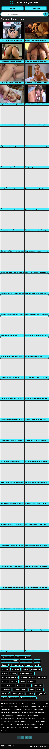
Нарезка (29, 665)
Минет (37, 661)
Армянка (5, 694)
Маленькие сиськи (28, 698)
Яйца (4, 698)
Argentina (31, 681)
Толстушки (42, 677)
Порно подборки (24, 2)
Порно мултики (17, 694)
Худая (32, 690)
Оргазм (5, 665)
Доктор (13, 673)
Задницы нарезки (23, 657)
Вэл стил (14, 681)
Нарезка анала (26, 661)
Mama (23, 681)
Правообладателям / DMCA (39, 746)
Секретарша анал (20, 690)
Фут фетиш (15, 669)
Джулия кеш (36, 669)
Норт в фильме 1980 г (10, 661)
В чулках (5, 669)
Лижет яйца (13, 698)
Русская (5, 681)
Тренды (12, 8)
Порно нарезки (7, 746)
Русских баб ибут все (10, 677)
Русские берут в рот (26, 673)
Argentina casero (8, 685)
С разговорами (7, 657)
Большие (30, 694)
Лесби (37, 665)
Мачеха (25, 669)
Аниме (4, 673)
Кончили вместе (17, 665)
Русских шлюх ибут (28, 677)
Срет (29, 685)
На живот (20, 685)
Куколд (40, 690)
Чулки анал (6, 690)
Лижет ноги (38, 685)
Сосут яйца (41, 694)
